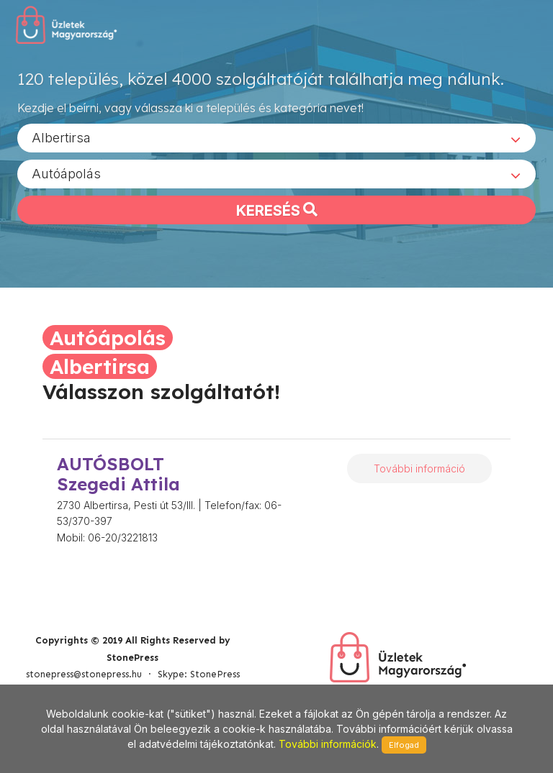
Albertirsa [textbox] (61, 137)
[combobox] (276, 137)
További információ (419, 468)
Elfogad (404, 745)
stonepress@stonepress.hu (84, 674)
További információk (328, 744)
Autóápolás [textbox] (66, 172)
